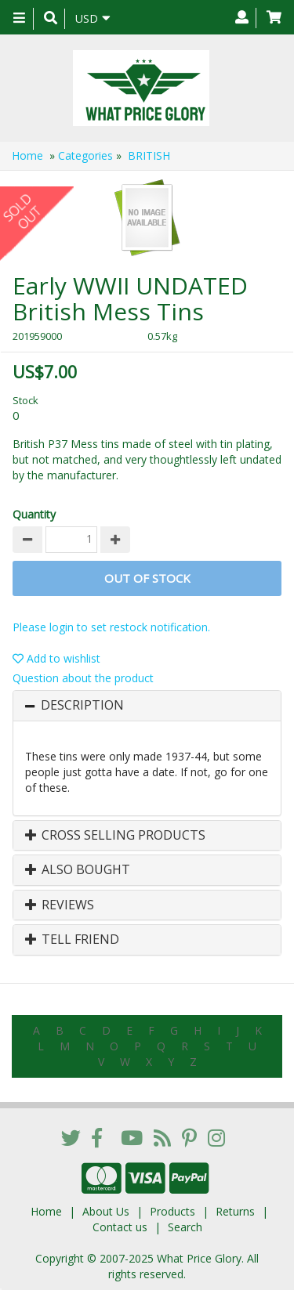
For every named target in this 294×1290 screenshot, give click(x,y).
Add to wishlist (56, 658)
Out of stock (147, 578)
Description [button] (82, 706)
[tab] (147, 706)
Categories (85, 155)
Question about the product (83, 677)
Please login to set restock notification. (111, 627)
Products (172, 1211)
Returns (235, 1211)
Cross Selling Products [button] (115, 836)
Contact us (120, 1227)
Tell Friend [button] (72, 940)
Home (27, 155)
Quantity (34, 514)
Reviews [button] (59, 905)
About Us (105, 1211)
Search (185, 1227)
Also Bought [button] (77, 870)
